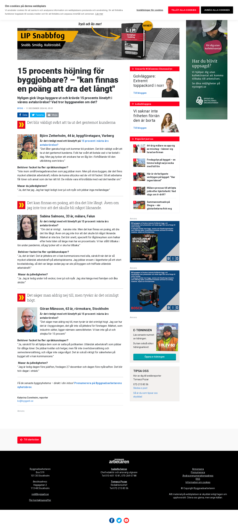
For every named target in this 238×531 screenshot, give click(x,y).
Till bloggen (140, 93)
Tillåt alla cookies (183, 10)
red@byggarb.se (40, 494)
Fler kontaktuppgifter (40, 500)
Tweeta (37, 115)
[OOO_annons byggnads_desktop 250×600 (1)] (206, 69)
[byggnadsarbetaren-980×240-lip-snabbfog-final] (98, 39)
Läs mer (99, 14)
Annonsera (198, 469)
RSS (198, 479)
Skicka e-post (140, 388)
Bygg (20, 108)
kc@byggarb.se (25, 401)
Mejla (53, 115)
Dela (22, 115)
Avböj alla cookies (217, 10)
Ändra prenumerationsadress (197, 475)
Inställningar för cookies (149, 10)
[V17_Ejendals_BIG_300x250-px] (154, 241)
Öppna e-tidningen (155, 356)
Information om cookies (198, 482)
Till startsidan (29, 440)
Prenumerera (198, 472)
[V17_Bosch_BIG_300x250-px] (154, 290)
